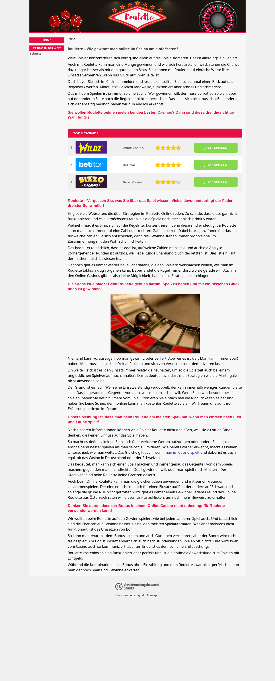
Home (47, 40)
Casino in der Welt (47, 48)
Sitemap (152, 595)
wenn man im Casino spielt (176, 452)
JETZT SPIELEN (216, 147)
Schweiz (35, 53)
